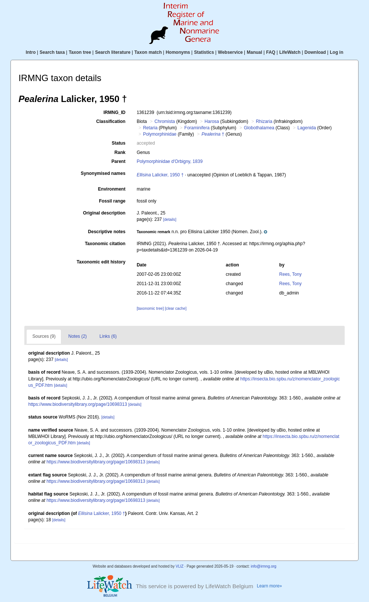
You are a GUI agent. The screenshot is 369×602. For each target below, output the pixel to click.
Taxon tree (80, 52)
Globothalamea (259, 127)
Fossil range (112, 201)
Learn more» (269, 586)
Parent (118, 161)
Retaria (150, 127)
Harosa (212, 121)
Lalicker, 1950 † (160, 174)
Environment (111, 189)
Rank (120, 152)
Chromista (165, 121)
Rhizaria (264, 121)
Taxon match (148, 52)
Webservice (230, 52)
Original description (104, 213)
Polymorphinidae (159, 134)
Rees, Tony (290, 274)
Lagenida (307, 127)
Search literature (113, 52)
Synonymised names (103, 173)
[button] (202, 231)
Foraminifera (197, 127)
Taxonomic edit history (101, 262)
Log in (336, 52)
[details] (169, 219)
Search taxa (52, 52)
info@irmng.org (264, 566)
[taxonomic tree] (150, 308)
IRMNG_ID (114, 112)
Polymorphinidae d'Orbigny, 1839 (169, 161)
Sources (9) (43, 336)
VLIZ (179, 566)
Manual (254, 52)
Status (118, 143)
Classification (110, 121)
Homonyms (178, 52)
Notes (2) (77, 336)
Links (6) (108, 336)
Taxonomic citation (105, 243)
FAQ (270, 52)
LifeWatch (290, 52)
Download (315, 52)
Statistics (204, 52)
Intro (31, 52)
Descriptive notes (106, 231)
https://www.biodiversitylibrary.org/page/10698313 (77, 404)
